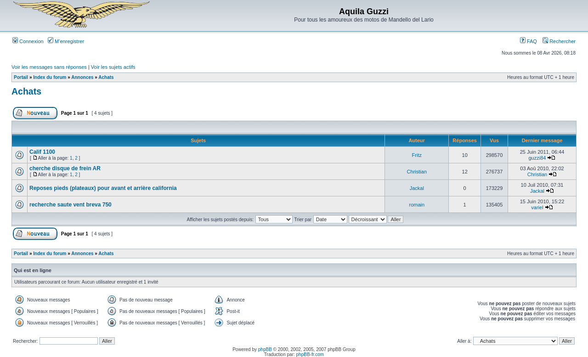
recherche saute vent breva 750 (70, 204)
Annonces (82, 77)
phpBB (265, 349)
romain (417, 204)
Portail (21, 77)
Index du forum (49, 77)
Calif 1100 (42, 152)
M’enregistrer (66, 41)
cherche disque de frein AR (65, 168)
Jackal (417, 188)
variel (537, 207)
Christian (417, 171)
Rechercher (559, 41)
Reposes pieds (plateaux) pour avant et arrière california (103, 188)
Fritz (417, 155)
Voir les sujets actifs (113, 67)
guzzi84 (537, 158)
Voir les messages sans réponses (49, 67)
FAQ (528, 41)
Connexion (28, 41)
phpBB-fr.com (310, 354)
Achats (105, 77)
